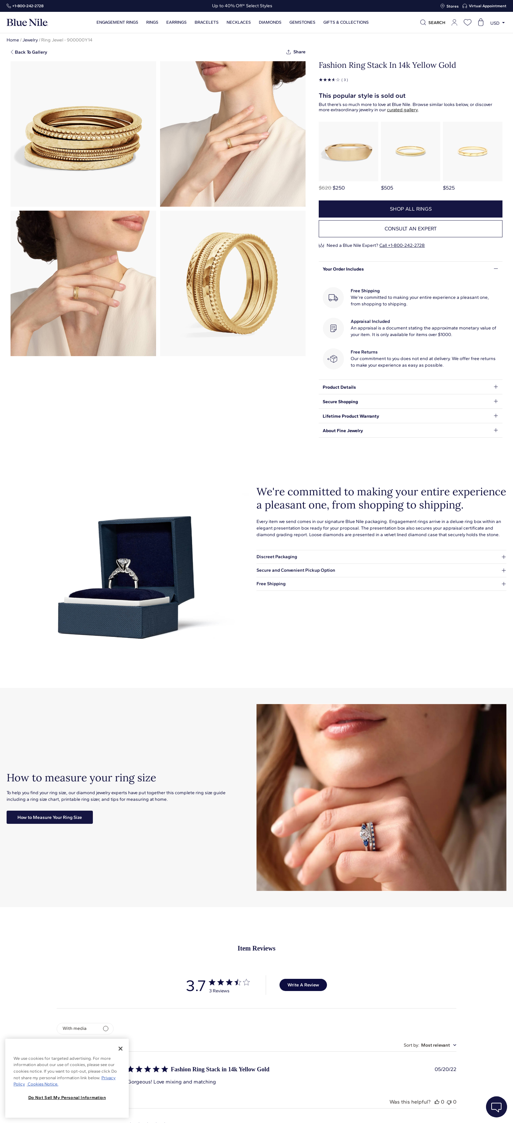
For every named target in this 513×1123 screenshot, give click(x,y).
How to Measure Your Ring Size (49, 817)
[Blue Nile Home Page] (27, 22)
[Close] (120, 1048)
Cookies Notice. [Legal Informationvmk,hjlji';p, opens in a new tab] (42, 1084)
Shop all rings (411, 209)
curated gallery (402, 110)
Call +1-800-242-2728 (402, 245)
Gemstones (302, 22)
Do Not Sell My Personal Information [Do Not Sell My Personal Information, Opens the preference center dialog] (67, 1097)
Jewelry (30, 40)
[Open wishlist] (468, 22)
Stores (452, 6)
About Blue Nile (183, 1110)
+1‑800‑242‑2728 (27, 6)
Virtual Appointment (487, 6)
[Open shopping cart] (481, 22)
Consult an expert (411, 228)
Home (13, 40)
